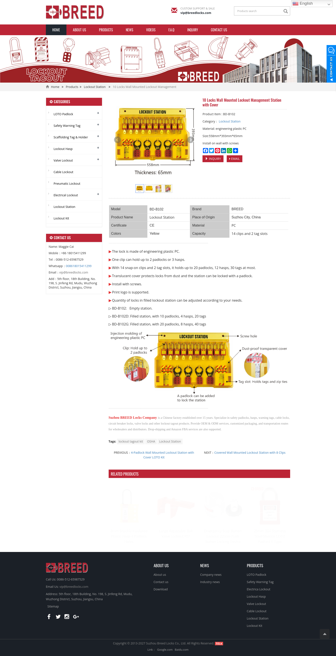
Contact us (219, 29)
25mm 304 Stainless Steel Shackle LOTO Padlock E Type (270, 536)
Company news (211, 575)
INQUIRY (192, 29)
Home (56, 29)
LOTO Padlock (63, 114)
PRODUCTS (255, 565)
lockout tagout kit (131, 441)
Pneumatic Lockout (67, 183)
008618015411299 (79, 266)
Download (161, 589)
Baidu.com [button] (182, 649)
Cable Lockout (63, 172)
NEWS (204, 565)
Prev (117, 139)
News (129, 29)
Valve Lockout (63, 160)
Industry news (210, 582)
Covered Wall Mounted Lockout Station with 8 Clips (249, 452)
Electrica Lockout (258, 589)
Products (106, 29)
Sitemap (53, 606)
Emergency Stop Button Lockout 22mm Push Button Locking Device (223, 536)
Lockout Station (94, 87)
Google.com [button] (164, 649)
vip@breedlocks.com (195, 13)
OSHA (151, 441)
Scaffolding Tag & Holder (71, 137)
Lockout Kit (61, 218)
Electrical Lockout (66, 195)
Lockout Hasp (63, 149)
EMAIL (234, 159)
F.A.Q (171, 29)
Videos (151, 29)
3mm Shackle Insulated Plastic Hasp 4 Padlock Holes (128, 536)
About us (79, 29)
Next (190, 139)
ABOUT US (161, 565)
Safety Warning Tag (67, 126)
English (302, 3)
